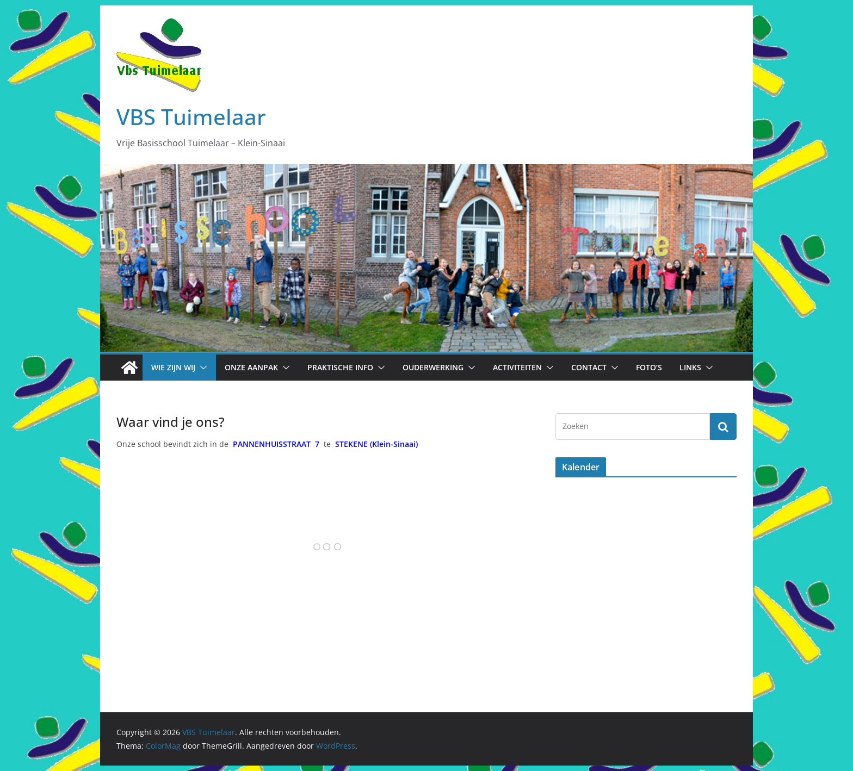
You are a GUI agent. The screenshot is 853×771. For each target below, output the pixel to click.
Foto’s (649, 367)
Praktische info (340, 367)
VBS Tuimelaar (191, 117)
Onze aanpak (251, 367)
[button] (201, 367)
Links (690, 367)
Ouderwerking (433, 367)
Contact (589, 367)
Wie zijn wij (173, 367)
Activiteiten (517, 367)
